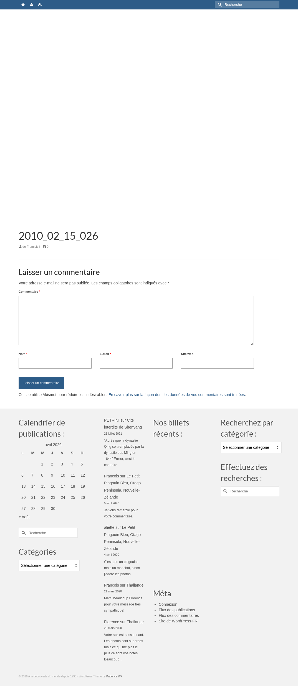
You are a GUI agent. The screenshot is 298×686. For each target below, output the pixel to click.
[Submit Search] (219, 4)
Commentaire (29, 291)
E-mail (105, 353)
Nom (23, 353)
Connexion (168, 604)
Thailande (135, 585)
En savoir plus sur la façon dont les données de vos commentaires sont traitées (176, 394)
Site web (187, 353)
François (32, 246)
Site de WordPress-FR (178, 621)
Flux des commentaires (179, 615)
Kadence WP (114, 676)
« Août (24, 517)
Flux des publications (177, 610)
